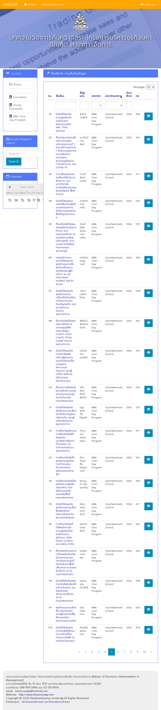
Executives (18, 97)
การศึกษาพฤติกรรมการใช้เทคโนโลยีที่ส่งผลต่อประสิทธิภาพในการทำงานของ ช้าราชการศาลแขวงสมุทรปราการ (66, 441)
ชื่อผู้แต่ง (82, 94)
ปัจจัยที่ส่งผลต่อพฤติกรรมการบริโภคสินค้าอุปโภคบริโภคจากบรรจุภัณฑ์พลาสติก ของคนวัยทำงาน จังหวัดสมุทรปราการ (66, 302)
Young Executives (16, 107)
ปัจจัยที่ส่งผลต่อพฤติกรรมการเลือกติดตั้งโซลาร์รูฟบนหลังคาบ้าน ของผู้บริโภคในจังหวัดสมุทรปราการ (66, 416)
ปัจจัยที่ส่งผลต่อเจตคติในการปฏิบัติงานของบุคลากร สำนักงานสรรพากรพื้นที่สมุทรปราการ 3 (66, 209)
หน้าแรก (30, 4)
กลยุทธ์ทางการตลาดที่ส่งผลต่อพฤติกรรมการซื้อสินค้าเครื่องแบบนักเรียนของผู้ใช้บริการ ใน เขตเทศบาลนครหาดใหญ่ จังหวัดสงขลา (65, 271)
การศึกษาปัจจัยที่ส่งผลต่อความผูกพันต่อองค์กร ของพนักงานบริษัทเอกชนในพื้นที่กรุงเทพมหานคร (66, 489)
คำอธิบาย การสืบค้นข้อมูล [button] (66, 73)
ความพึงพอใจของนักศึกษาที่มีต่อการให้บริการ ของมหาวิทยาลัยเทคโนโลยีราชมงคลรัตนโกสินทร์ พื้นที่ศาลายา (66, 184)
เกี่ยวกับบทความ (53, 4)
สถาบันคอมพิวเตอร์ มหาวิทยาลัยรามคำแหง (46, 702)
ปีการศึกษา (129, 94)
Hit (137, 96)
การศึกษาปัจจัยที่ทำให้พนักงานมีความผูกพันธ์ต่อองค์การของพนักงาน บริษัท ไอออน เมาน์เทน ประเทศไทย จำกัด (65, 534)
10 (144, 652)
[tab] (101, 73)
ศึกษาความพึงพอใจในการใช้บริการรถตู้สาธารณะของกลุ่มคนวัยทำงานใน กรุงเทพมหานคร (66, 394)
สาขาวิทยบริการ (113, 96)
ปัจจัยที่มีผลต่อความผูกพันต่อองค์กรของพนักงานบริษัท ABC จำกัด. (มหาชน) (63, 122)
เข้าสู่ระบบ (148, 4)
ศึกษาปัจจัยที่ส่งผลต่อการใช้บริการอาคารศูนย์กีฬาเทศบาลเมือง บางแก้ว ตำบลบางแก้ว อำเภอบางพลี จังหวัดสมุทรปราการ (65, 332)
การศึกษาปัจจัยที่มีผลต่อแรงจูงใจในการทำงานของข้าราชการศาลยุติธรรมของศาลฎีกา (65, 466)
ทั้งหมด (15, 84)
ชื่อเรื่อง (60, 96)
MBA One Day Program (17, 118)
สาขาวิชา (96, 96)
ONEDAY (10, 4)
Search (14, 161)
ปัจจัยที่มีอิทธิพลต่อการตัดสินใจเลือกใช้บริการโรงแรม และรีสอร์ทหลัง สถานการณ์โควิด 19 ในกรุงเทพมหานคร (66, 591)
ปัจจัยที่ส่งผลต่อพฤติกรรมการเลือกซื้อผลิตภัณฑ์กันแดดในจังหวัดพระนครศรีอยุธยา (66, 510)
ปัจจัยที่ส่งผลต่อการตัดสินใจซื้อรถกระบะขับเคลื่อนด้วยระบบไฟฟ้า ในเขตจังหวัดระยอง (65, 634)
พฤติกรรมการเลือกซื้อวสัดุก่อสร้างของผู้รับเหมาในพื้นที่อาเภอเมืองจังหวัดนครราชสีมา (66, 614)
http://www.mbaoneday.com (36, 695)
